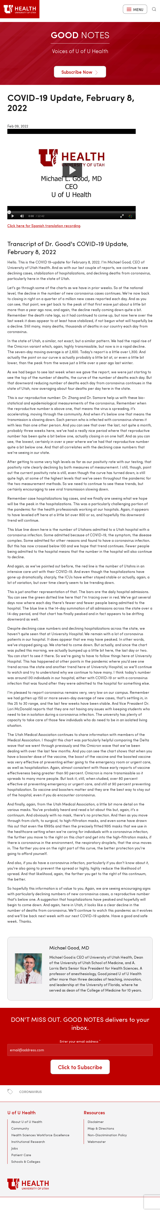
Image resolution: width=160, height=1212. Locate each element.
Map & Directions (101, 1128)
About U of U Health (26, 1122)
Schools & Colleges (25, 1161)
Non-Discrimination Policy (107, 1135)
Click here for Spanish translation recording (43, 225)
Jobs (14, 1148)
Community (20, 1128)
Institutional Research (28, 1141)
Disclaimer (96, 1122)
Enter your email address (80, 1041)
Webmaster (97, 1141)
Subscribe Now (80, 72)
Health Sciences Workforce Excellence (40, 1135)
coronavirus (30, 1092)
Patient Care (21, 1155)
